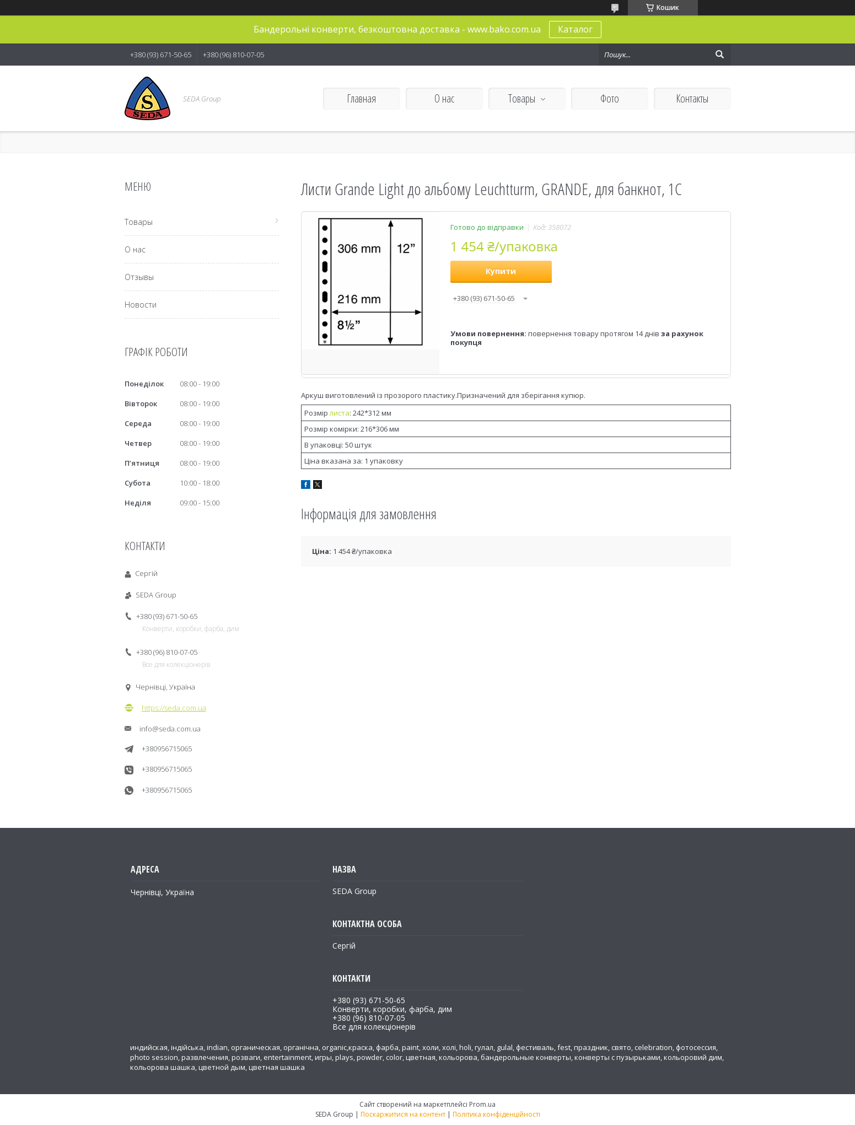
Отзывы (139, 277)
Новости (141, 304)
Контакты (692, 98)
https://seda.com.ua (174, 707)
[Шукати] (720, 55)
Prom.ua (482, 1104)
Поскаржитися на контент (403, 1114)
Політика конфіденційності (496, 1114)
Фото (609, 98)
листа (339, 413)
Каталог (575, 29)
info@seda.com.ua (170, 728)
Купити (501, 271)
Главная (361, 98)
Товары (521, 98)
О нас (444, 98)
